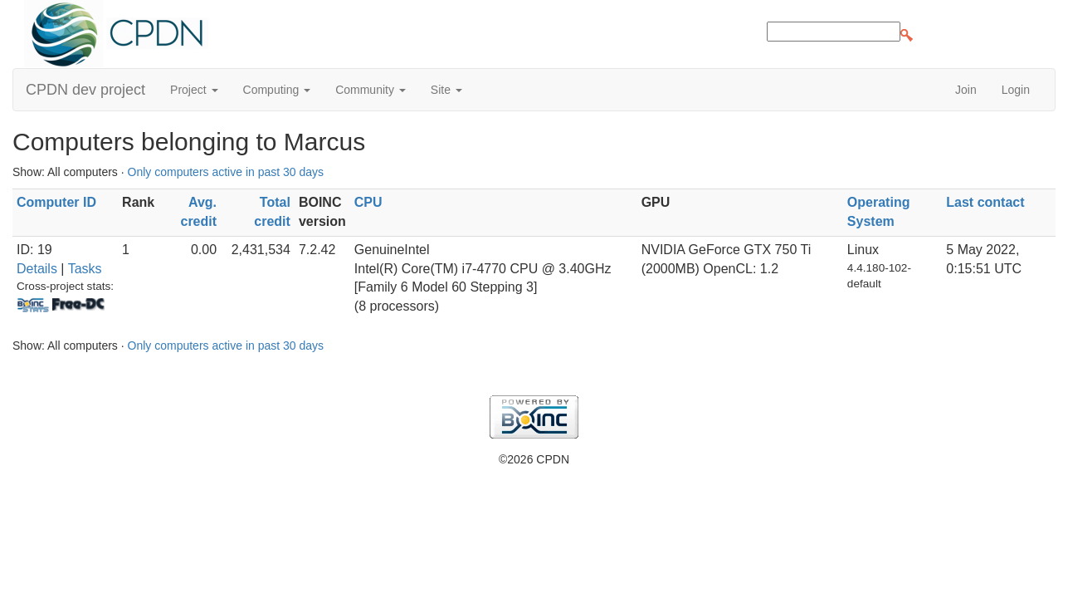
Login (1016, 89)
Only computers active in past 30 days (226, 172)
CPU (368, 202)
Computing (277, 89)
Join (966, 89)
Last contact (985, 202)
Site (446, 89)
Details (37, 269)
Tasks (85, 269)
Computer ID (56, 202)
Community (370, 89)
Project (193, 89)
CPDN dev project (85, 89)
